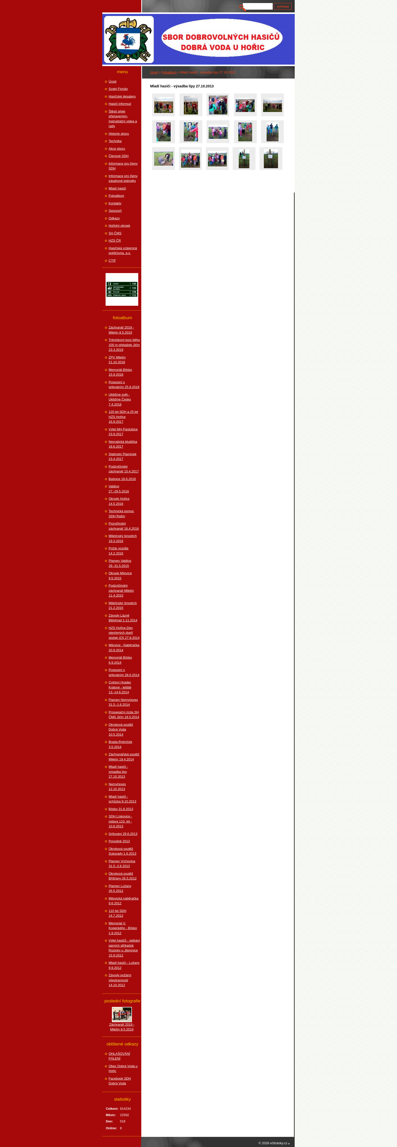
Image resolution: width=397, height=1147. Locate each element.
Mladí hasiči (117, 188)
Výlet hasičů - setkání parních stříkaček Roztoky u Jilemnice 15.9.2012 (124, 948)
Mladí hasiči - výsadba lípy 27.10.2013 (118, 771)
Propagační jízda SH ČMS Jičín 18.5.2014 (124, 714)
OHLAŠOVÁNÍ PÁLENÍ (119, 1056)
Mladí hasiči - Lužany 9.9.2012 (124, 965)
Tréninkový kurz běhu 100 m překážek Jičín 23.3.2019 (124, 345)
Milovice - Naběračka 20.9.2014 (124, 647)
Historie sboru (119, 134)
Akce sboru (117, 148)
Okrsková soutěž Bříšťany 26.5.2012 (122, 876)
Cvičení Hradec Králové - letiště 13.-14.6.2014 (120, 687)
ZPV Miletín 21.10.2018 (117, 359)
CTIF (112, 260)
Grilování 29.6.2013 (123, 834)
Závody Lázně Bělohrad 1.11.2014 (123, 618)
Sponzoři (115, 211)
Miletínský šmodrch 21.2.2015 (123, 605)
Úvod (154, 72)
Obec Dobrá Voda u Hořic (123, 1068)
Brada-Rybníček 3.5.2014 (120, 744)
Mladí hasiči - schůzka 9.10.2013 (122, 799)
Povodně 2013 (119, 841)
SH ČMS (115, 233)
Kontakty (115, 203)
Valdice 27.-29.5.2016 (119, 488)
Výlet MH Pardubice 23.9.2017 (123, 431)
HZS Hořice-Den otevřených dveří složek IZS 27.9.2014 (124, 633)
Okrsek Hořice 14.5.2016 (119, 501)
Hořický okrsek (119, 225)
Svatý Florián (118, 89)
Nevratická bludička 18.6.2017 (123, 444)
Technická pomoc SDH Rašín (121, 513)
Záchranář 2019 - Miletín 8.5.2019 (121, 330)
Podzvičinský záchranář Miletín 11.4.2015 (121, 590)
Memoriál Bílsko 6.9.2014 (120, 660)
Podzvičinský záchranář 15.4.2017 (124, 469)
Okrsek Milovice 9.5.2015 (120, 575)
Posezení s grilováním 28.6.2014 (124, 672)
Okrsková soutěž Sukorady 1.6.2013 (122, 851)
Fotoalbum (168, 72)
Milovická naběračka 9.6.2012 (123, 900)
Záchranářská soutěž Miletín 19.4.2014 (124, 756)
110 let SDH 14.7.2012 (117, 913)
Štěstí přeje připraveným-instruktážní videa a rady (123, 118)
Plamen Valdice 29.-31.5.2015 (120, 563)
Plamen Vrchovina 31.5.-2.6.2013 (122, 863)
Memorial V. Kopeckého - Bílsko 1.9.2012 (123, 928)
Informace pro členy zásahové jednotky (123, 178)
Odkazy (114, 218)
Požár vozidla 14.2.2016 (118, 550)
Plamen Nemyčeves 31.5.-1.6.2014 (123, 702)
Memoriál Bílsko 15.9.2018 (120, 372)
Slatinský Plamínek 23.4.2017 (122, 456)
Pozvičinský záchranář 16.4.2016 (124, 526)
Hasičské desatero (122, 96)
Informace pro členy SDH (123, 166)
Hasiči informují (120, 104)
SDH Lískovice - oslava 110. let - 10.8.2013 (120, 821)
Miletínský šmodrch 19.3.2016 (123, 538)
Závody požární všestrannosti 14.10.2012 (120, 980)
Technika (115, 141)
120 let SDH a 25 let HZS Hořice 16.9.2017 (123, 417)
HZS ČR (115, 240)
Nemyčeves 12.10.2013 (117, 786)
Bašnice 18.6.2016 (122, 479)
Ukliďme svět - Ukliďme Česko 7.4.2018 (120, 399)
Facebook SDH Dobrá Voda (120, 1081)
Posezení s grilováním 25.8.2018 (124, 384)
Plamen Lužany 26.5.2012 (120, 888)
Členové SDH (119, 156)
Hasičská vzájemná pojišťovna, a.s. (123, 250)
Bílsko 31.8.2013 (121, 809)
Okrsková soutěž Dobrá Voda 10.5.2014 (121, 729)
